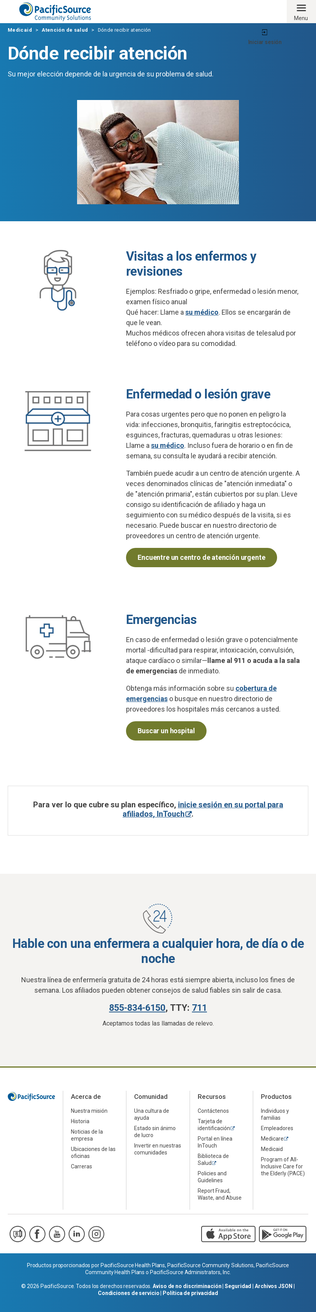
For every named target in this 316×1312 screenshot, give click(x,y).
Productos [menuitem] (276, 1096)
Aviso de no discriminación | (189, 1286)
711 (199, 1007)
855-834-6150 (137, 1007)
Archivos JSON (273, 1286)
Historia (80, 1121)
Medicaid (20, 30)
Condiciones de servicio (129, 1293)
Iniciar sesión (265, 42)
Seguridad (238, 1286)
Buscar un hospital (166, 731)
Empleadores (277, 1128)
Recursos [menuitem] (212, 1096)
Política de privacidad (190, 1293)
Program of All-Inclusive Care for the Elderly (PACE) (283, 1166)
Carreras (81, 1166)
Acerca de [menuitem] (86, 1096)
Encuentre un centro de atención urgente (201, 557)
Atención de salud (65, 30)
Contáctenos (213, 1111)
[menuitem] (94, 1110)
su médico (202, 312)
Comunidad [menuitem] (151, 1096)
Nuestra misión (89, 1111)
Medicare (272, 1139)
